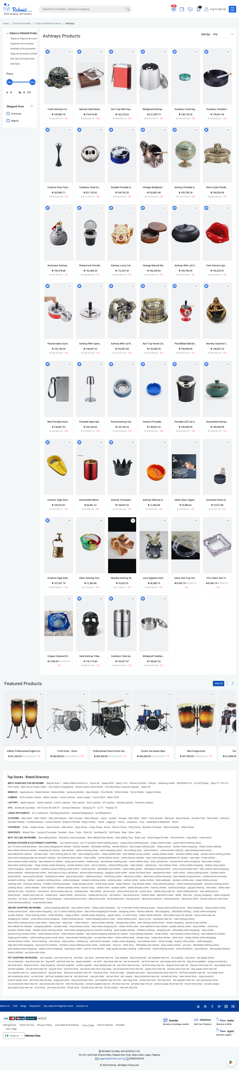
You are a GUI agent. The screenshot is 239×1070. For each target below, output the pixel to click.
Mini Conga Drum (196, 751)
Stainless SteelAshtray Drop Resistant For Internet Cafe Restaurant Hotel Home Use (217, 109)
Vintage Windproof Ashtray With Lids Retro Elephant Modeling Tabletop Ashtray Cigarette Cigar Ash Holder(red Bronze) (154, 187)
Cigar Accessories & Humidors (26, 53)
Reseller (120, 1025)
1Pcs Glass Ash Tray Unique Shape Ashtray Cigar (217, 578)
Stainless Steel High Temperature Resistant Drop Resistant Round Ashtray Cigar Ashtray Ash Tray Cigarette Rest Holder (185, 109)
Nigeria (14, 120)
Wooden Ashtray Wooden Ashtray (122, 578)
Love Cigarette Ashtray (154, 578)
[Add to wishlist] (40, 694)
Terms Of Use (26, 1025)
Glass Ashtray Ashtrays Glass (90, 578)
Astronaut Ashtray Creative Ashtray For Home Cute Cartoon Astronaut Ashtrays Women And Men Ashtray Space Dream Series (58, 265)
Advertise (202, 1021)
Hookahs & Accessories (23, 48)
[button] (232, 9)
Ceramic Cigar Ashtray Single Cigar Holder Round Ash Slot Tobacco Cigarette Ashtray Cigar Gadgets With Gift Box (58, 499)
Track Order (88, 1025)
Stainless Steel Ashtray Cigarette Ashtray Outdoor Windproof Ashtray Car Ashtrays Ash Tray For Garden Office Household (122, 656)
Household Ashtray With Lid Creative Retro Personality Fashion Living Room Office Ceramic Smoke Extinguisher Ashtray (217, 421)
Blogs (24, 1006)
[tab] (20, 106)
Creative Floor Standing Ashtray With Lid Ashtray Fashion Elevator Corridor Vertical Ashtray (58, 187)
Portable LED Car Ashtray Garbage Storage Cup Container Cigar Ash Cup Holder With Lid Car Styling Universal (185, 421)
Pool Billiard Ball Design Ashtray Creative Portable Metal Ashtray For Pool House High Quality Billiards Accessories (185, 343)
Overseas (16, 113)
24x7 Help (11, 1028)
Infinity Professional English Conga (24, 751)
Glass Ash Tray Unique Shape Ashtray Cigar (185, 578)
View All (219, 683)
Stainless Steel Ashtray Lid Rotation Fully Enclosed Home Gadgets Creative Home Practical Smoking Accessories (90, 187)
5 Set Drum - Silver (67, 751)
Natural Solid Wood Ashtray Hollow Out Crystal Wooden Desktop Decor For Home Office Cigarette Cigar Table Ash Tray (90, 109)
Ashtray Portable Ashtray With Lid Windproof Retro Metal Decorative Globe (185, 187)
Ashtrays (15, 63)
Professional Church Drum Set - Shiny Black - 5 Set (110, 751)
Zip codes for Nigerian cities (58, 1006)
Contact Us (82, 1006)
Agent (225, 1032)
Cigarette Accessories (22, 43)
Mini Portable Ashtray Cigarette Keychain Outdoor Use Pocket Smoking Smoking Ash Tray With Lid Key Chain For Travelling (58, 421)
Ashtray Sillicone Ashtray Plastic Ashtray (154, 499)
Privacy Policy (44, 1025)
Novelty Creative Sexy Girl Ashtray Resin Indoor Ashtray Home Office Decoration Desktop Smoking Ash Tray (217, 343)
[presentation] (227, 683)
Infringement (9, 1025)
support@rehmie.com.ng (112, 1058)
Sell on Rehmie (105, 1025)
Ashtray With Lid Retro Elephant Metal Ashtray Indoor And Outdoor (122, 343)
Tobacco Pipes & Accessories (26, 38)
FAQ (15, 1006)
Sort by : (206, 34)
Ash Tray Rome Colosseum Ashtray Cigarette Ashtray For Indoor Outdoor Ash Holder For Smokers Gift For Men (154, 343)
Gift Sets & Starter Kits (22, 58)
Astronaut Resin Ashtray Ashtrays (217, 499)
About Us (5, 1006)
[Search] (85, 9)
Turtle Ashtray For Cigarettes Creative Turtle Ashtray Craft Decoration (58, 109)
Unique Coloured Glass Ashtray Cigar (58, 656)
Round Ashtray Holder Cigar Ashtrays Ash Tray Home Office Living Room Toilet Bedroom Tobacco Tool (122, 421)
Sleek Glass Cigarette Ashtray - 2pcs (185, 499)
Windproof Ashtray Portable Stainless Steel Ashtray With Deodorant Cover (154, 109)
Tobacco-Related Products (24, 33)
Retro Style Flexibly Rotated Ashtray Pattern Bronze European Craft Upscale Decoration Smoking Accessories (217, 187)
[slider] (10, 82)
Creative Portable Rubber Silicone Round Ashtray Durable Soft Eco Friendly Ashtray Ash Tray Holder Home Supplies (154, 421)
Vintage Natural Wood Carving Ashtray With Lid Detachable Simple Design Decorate (154, 265)
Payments (35, 1006)
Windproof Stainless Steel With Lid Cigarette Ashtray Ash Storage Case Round (154, 656)
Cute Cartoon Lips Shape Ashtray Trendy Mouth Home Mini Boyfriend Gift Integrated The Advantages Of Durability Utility (217, 265)
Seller (225, 1021)
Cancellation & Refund (67, 1025)
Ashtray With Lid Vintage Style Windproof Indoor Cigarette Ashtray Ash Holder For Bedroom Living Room (185, 265)
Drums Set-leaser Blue (153, 751)
